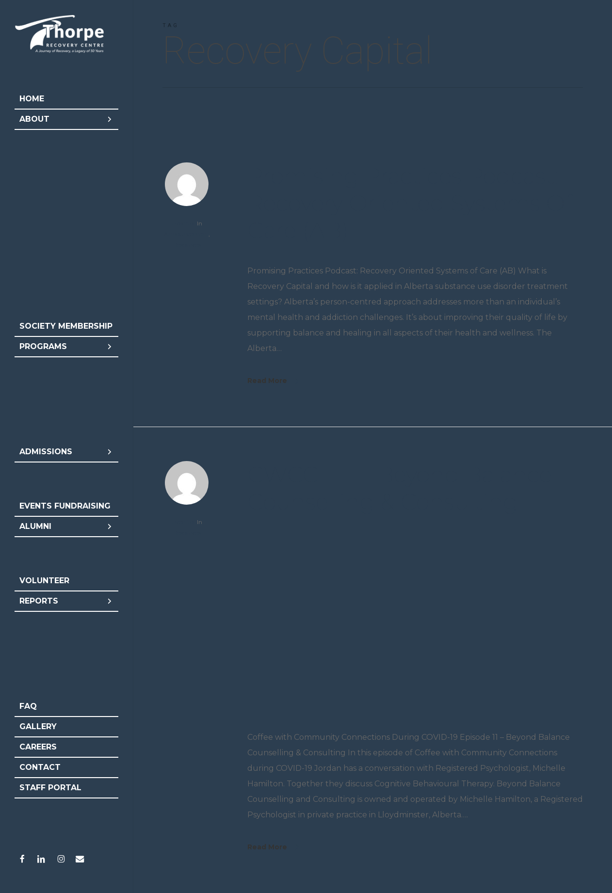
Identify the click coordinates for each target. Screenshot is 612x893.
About (66, 119)
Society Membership (66, 326)
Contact (40, 767)
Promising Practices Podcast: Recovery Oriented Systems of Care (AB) (409, 203)
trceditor (183, 223)
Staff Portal (50, 787)
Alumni (66, 526)
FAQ (28, 706)
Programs (66, 346)
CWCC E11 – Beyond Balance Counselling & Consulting (399, 488)
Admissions (66, 452)
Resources (187, 244)
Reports (66, 601)
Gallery (38, 726)
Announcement (186, 234)
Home (31, 98)
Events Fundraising (65, 505)
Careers (38, 746)
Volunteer (44, 580)
